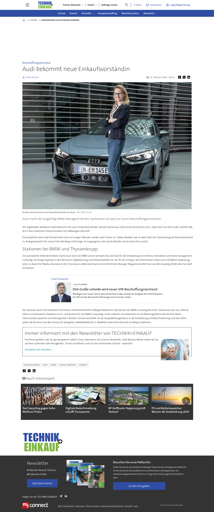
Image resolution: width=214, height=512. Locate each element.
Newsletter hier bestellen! (38, 349)
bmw (53, 365)
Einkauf (73, 13)
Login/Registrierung (180, 4)
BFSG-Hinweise (92, 506)
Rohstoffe (86, 13)
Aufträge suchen (109, 4)
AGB (60, 506)
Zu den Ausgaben (139, 486)
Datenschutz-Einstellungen (112, 506)
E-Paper (138, 4)
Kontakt (128, 506)
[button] (186, 401)
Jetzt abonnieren (42, 483)
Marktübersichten (130, 13)
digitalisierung (32, 365)
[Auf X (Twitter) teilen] (185, 77)
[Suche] (126, 5)
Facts (136, 506)
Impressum (80, 506)
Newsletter (156, 4)
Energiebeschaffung (107, 13)
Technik (61, 13)
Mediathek (149, 13)
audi (45, 365)
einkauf (83, 365)
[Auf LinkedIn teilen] (189, 77)
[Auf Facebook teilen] (180, 77)
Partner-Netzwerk (71, 4)
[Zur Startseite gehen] (45, 5)
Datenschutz (68, 506)
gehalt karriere (68, 365)
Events (91, 4)
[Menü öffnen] (27, 4)
